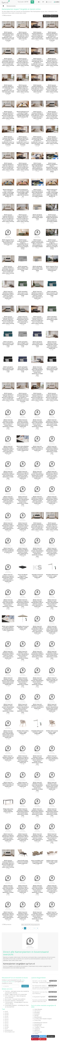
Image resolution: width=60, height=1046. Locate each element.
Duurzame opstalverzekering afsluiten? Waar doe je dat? (44, 1000)
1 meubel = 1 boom (39, 1027)
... (31, 928)
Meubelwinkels (38, 1017)
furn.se (6, 1021)
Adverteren (37, 1030)
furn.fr (6, 1011)
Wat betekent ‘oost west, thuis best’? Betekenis (44, 992)
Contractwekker (9, 1002)
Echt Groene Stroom (10, 996)
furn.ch (6, 1022)
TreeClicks (7, 991)
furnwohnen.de (8, 1030)
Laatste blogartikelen (38, 978)
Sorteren (54, 16)
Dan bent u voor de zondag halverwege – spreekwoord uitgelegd (44, 981)
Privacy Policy (37, 1020)
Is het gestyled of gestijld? (44, 996)
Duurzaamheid (38, 1024)
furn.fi (6, 1028)
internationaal (20, 1000)
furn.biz (7, 1027)
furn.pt (6, 1025)
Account (49, 2)
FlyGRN (6, 994)
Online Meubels (38, 1009)
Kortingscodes (37, 1025)
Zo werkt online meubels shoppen (43, 1018)
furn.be (7, 1013)
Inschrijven (25, 986)
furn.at (6, 1016)
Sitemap (36, 1015)
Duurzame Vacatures (10, 1000)
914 (34, 928)
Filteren (46, 16)
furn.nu (6, 1017)
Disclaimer (37, 1014)
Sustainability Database (11, 1005)
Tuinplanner (37, 1029)
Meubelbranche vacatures (40, 1022)
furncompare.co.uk (9, 1032)
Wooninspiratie (38, 1032)
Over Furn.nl (37, 1011)
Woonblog (36, 1012)
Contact (36, 1033)
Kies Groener (8, 999)
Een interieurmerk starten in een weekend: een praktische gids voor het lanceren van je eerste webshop (44, 987)
